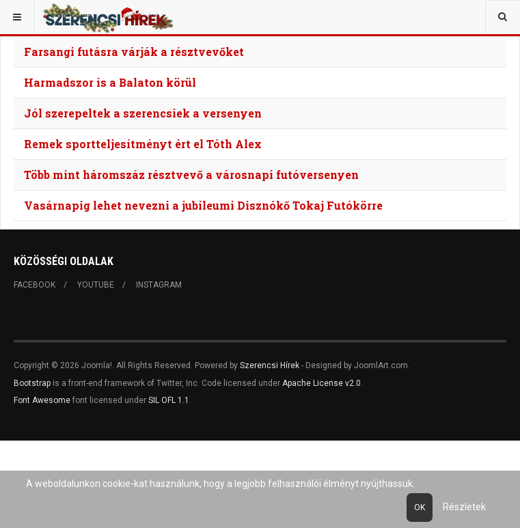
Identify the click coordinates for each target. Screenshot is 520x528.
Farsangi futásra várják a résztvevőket (134, 51)
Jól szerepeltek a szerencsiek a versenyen (143, 113)
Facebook (34, 285)
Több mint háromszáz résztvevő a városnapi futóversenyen (191, 174)
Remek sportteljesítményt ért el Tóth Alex (143, 144)
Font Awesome (42, 400)
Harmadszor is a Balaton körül (110, 82)
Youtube (95, 285)
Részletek (464, 506)
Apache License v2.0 (321, 383)
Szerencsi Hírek (269, 365)
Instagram (159, 285)
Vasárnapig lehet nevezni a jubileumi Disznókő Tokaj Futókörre (203, 205)
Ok (419, 507)
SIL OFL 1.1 (168, 400)
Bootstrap (32, 383)
